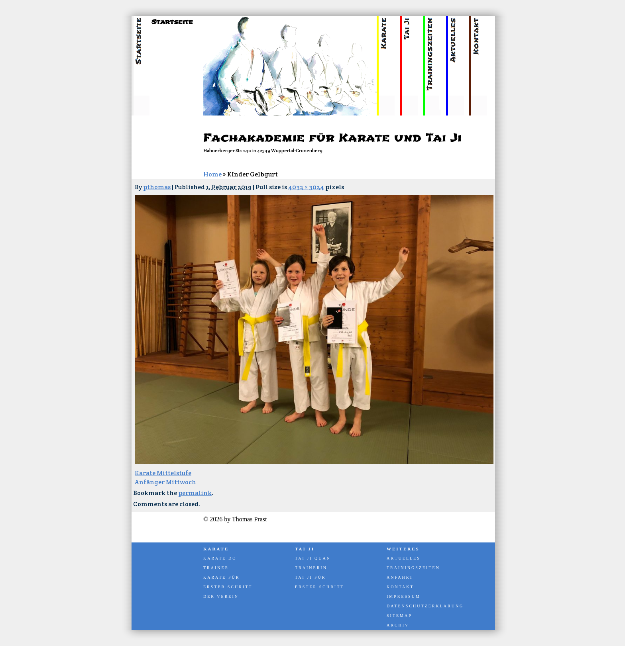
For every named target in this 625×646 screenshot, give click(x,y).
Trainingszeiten (413, 568)
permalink (195, 493)
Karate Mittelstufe (163, 473)
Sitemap (399, 615)
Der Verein (221, 596)
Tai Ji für (310, 577)
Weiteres (403, 548)
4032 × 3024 (306, 187)
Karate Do (219, 558)
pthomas (157, 187)
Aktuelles (404, 558)
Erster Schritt (227, 587)
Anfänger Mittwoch (165, 482)
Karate (216, 548)
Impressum (404, 596)
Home (212, 174)
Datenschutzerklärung (424, 606)
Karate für (221, 577)
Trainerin (311, 568)
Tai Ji (304, 548)
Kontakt (400, 587)
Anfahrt (400, 577)
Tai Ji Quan (313, 558)
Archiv (398, 625)
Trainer (216, 568)
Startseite (172, 22)
